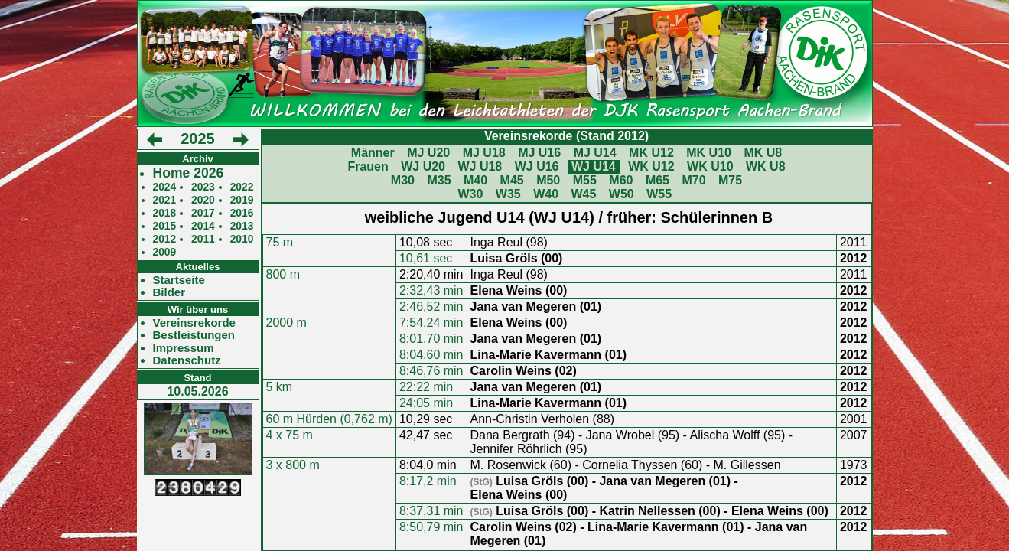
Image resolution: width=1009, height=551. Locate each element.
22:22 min (426, 386)
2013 (242, 226)
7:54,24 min (431, 322)
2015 (165, 226)
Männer (373, 152)
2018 (165, 213)
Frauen (367, 166)
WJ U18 (479, 166)
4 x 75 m (289, 435)
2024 (165, 187)
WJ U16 (537, 166)
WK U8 (766, 166)
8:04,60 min (431, 354)
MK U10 (708, 152)
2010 (242, 239)
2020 (203, 200)
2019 (242, 200)
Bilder (169, 292)
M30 (403, 180)
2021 (165, 200)
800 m (283, 274)
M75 (730, 180)
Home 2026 (188, 173)
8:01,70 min (431, 338)
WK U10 (710, 166)
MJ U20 (428, 152)
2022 (242, 187)
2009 (165, 252)
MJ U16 (539, 152)
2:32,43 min (431, 290)
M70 (693, 180)
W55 (659, 194)
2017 (203, 213)
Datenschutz (187, 360)
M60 (621, 180)
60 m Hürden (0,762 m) (329, 418)
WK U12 (651, 166)
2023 (203, 187)
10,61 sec (425, 258)
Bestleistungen (194, 335)
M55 (585, 180)
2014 (203, 226)
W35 (508, 194)
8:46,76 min (431, 370)
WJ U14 (593, 166)
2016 (242, 213)
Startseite (179, 280)
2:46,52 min (431, 306)
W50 (621, 194)
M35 (439, 180)
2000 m (286, 322)
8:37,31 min (431, 510)
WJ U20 (423, 166)
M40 (475, 180)
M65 (657, 180)
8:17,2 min (428, 480)
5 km (279, 386)
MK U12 (651, 152)
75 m (280, 242)
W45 (584, 194)
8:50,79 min (431, 526)
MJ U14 (595, 152)
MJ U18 (484, 152)
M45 (512, 180)
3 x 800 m (293, 464)
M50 (548, 180)
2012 (165, 239)
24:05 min (426, 402)
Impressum (183, 348)
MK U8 (763, 152)
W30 (470, 194)
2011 (203, 239)
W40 (545, 194)
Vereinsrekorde (194, 323)
